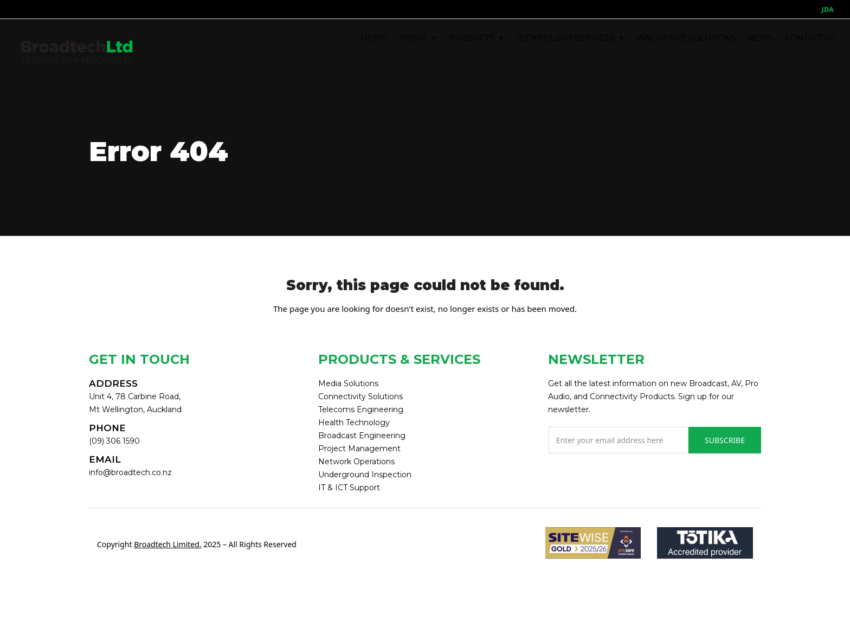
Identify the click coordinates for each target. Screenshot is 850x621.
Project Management (359, 448)
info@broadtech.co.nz (130, 472)
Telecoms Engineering (360, 409)
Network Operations (356, 461)
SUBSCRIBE (725, 440)
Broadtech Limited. (167, 544)
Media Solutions (348, 383)
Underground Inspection (364, 474)
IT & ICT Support (349, 487)
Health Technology (354, 422)
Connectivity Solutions (360, 396)
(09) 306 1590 (114, 441)
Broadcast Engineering (361, 435)
